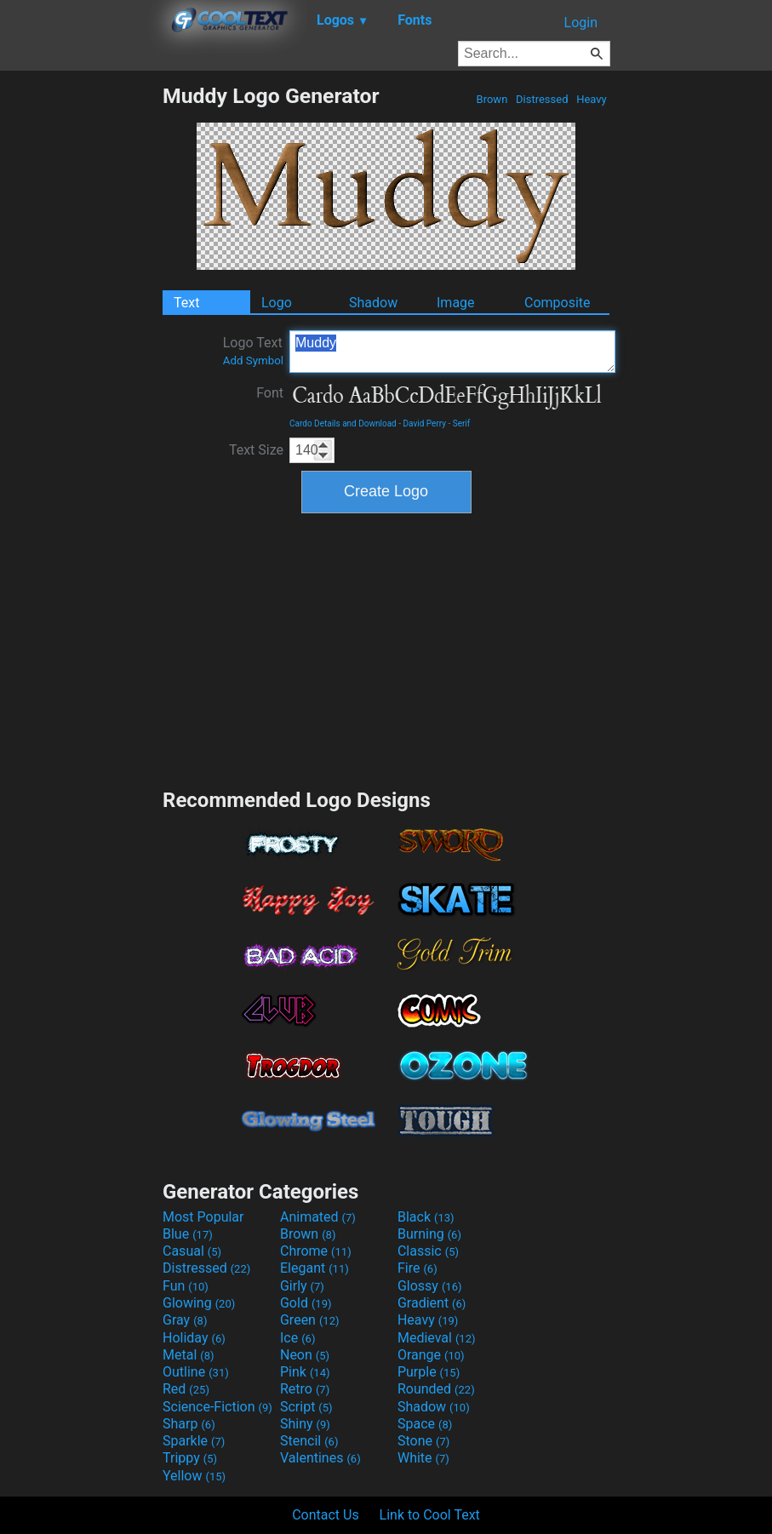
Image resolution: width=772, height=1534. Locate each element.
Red (186, 1389)
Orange (431, 1355)
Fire (417, 1268)
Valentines (320, 1458)
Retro (304, 1389)
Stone (423, 1441)
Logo (276, 303)
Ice (297, 1338)
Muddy (452, 351)
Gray (185, 1320)
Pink (305, 1372)
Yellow (194, 1476)
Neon (304, 1355)
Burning (429, 1234)
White (423, 1458)
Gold (306, 1303)
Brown (491, 99)
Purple (428, 1372)
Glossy (429, 1286)
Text (186, 303)
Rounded (436, 1389)
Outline (196, 1372)
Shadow (373, 303)
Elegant (314, 1268)
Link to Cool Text (430, 1515)
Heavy (591, 99)
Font (269, 393)
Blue (188, 1234)
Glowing (199, 1303)
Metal (188, 1355)
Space (424, 1424)
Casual (192, 1251)
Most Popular (203, 1217)
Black (426, 1217)
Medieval (436, 1338)
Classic (428, 1251)
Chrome (316, 1251)
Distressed (542, 99)
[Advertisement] (81, 338)
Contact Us (325, 1515)
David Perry (424, 423)
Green (310, 1320)
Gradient (431, 1303)
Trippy (190, 1458)
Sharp (189, 1424)
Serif (462, 423)
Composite (557, 303)
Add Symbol (253, 360)
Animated (318, 1217)
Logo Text (253, 351)
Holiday (194, 1338)
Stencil (309, 1441)
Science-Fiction (217, 1407)
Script (306, 1407)
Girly (302, 1286)
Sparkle (194, 1441)
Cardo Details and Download (343, 423)
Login (581, 22)
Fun (186, 1286)
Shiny (305, 1424)
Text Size (256, 450)
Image (456, 303)
